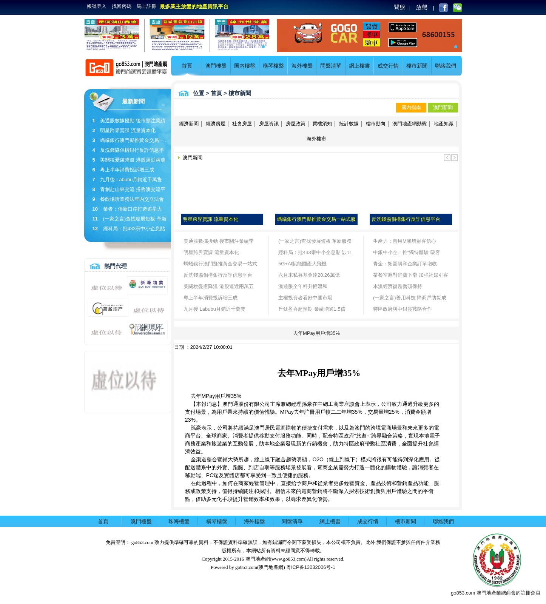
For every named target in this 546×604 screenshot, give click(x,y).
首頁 (187, 66)
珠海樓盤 (179, 521)
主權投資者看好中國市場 (305, 297)
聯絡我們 (445, 66)
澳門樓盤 (216, 66)
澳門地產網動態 (409, 123)
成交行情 (388, 66)
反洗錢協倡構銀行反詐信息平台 (218, 275)
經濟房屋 (215, 123)
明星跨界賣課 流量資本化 (128, 130)
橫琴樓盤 (273, 66)
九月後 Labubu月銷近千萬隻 (131, 179)
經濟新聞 (189, 123)
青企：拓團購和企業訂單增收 (405, 264)
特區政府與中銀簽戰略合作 (402, 309)
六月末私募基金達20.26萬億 (309, 275)
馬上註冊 (146, 6)
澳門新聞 (443, 107)
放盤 (422, 7)
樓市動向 (376, 123)
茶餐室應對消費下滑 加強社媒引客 (410, 275)
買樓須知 (322, 123)
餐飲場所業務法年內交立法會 (132, 199)
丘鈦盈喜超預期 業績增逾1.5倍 (311, 309)
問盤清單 (330, 66)
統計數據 (349, 123)
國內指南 (411, 107)
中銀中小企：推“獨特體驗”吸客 (406, 252)
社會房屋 (242, 123)
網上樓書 (359, 66)
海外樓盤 (302, 66)
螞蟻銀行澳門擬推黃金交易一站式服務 (220, 265)
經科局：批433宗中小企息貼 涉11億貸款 (315, 254)
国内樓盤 (244, 66)
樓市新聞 (416, 66)
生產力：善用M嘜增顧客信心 (404, 241)
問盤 (399, 7)
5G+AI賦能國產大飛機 (302, 264)
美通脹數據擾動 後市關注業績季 (219, 241)
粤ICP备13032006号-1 (310, 567)
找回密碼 (121, 6)
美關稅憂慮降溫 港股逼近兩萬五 (219, 286)
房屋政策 (295, 123)
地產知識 (443, 123)
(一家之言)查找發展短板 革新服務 (315, 241)
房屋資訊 (269, 123)
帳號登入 (96, 6)
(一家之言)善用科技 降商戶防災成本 (409, 299)
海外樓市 (316, 139)
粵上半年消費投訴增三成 (127, 170)
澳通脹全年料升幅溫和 (302, 286)
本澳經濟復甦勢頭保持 (397, 286)
